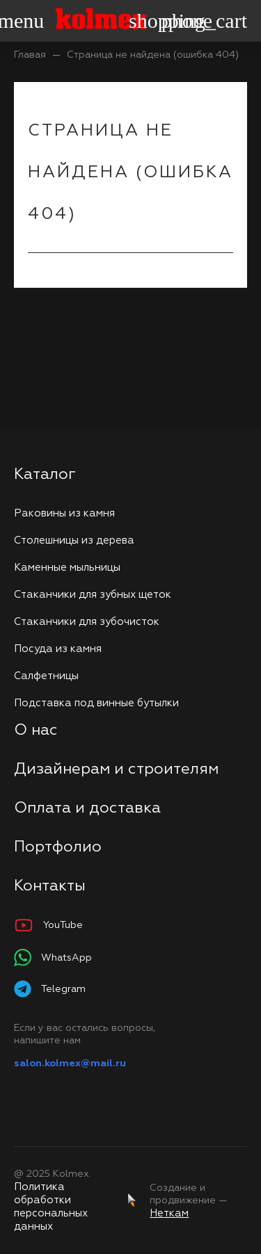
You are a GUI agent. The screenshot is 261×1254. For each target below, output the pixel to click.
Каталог (45, 474)
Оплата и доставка (87, 808)
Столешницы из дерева (74, 540)
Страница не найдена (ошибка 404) (153, 55)
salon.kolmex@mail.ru (70, 1063)
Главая (30, 55)
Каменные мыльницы (67, 567)
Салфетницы (46, 676)
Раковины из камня (64, 513)
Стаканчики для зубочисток (86, 622)
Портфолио (58, 847)
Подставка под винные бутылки (96, 703)
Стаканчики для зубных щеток (92, 594)
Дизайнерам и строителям (116, 769)
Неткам (169, 1213)
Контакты (50, 886)
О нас (36, 730)
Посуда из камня (58, 649)
